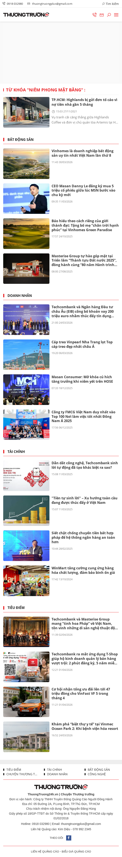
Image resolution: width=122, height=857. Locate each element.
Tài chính (16, 452)
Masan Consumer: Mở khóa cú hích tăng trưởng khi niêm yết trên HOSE (82, 379)
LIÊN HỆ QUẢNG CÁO (45, 851)
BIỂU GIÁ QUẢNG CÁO (76, 851)
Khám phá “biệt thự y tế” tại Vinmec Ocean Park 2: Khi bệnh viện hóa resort (85, 726)
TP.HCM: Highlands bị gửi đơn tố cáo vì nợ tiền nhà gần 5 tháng (84, 102)
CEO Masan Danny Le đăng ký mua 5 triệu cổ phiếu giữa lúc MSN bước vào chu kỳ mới (83, 190)
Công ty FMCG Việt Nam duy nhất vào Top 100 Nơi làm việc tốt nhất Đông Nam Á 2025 (83, 416)
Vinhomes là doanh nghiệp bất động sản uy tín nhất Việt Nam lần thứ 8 (82, 153)
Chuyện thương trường (21, 774)
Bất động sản (20, 140)
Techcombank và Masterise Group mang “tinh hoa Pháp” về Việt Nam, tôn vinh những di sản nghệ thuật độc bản (84, 624)
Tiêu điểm (16, 608)
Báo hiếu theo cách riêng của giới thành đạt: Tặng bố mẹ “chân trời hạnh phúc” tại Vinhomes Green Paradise (85, 225)
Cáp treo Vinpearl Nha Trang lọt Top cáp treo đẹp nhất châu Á (82, 344)
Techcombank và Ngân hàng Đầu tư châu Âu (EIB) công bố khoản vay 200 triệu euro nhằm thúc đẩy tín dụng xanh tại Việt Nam (83, 312)
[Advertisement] (61, 53)
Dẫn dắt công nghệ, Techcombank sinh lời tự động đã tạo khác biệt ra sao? (85, 465)
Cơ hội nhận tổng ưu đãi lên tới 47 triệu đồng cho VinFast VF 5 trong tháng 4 (81, 694)
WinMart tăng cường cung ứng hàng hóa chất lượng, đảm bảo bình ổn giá (83, 570)
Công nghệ (96, 774)
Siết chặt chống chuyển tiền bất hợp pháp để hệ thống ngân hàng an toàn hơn (83, 537)
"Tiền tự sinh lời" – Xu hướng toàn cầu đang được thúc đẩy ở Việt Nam (85, 500)
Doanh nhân (19, 296)
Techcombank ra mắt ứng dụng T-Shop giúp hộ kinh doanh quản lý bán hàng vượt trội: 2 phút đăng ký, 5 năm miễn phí (85, 659)
